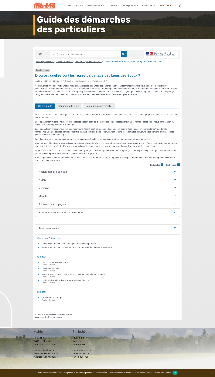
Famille (111, 6)
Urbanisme (147, 6)
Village (77, 6)
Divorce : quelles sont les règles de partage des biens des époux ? (134, 61)
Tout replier (156, 164)
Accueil (67, 6)
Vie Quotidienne (94, 6)
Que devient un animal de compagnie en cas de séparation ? (69, 243)
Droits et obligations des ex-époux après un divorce (65, 280)
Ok (175, 373)
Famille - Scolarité (64, 61)
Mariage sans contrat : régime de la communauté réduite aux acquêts (73, 274)
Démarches (164, 6)
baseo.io (59, 317)
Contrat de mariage (51, 268)
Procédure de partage (52, 297)
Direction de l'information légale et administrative (54, 315)
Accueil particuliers (45, 61)
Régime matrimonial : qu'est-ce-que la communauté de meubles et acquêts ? (77, 247)
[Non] (211, 372)
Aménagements (128, 6)
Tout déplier (173, 164)
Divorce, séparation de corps (88, 61)
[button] (107, 172)
